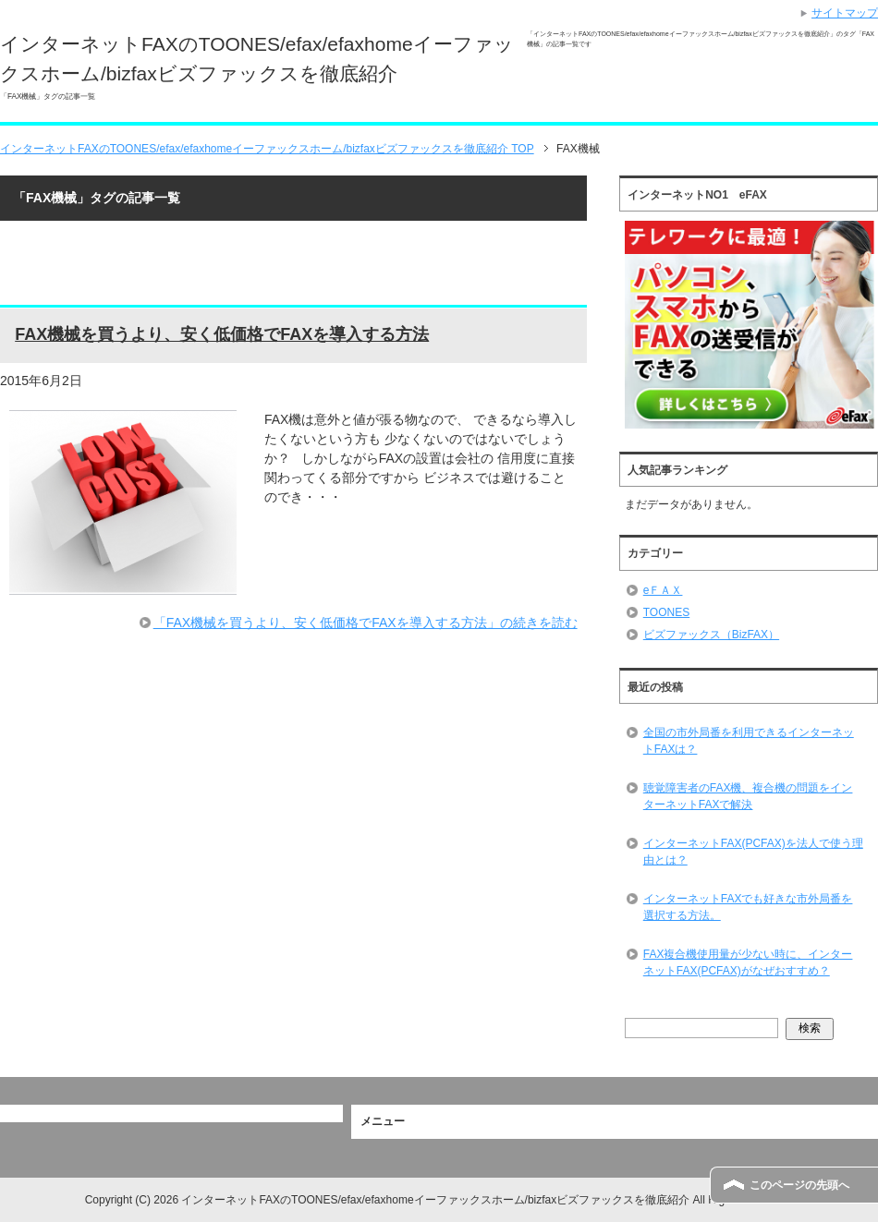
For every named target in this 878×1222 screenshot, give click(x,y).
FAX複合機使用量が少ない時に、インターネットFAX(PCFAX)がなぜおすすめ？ (748, 962)
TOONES (666, 612)
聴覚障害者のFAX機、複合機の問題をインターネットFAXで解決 (748, 796)
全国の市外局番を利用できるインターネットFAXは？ (748, 741)
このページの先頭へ (799, 1185)
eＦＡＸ (663, 590)
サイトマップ (844, 12)
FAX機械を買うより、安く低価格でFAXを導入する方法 (222, 334)
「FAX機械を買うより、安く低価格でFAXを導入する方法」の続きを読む (365, 622)
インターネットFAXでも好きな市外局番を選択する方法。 (748, 907)
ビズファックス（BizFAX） (711, 634)
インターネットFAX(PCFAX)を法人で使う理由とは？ (753, 851)
